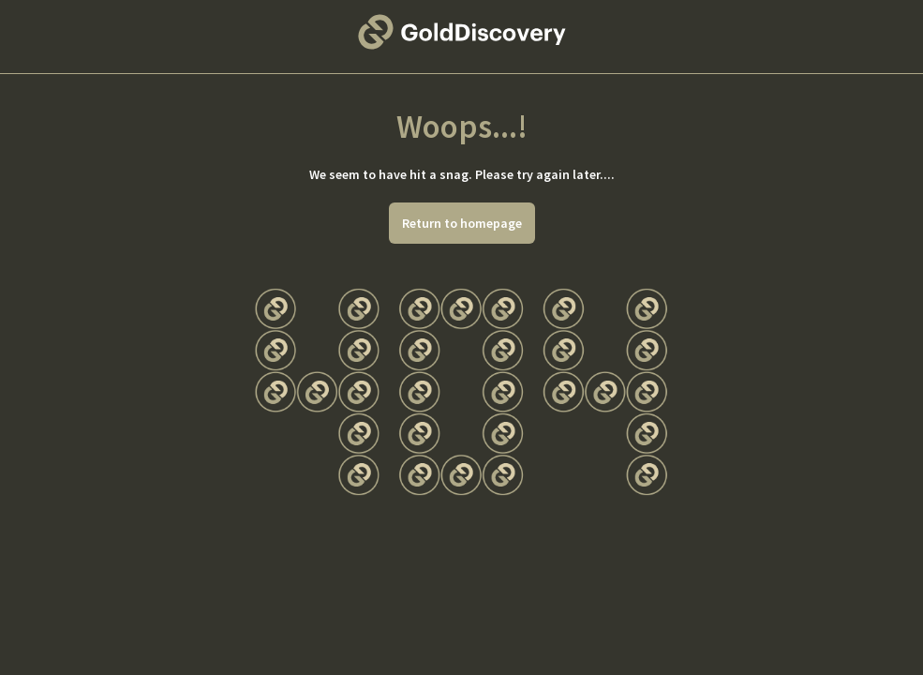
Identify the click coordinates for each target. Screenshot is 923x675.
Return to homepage (462, 223)
